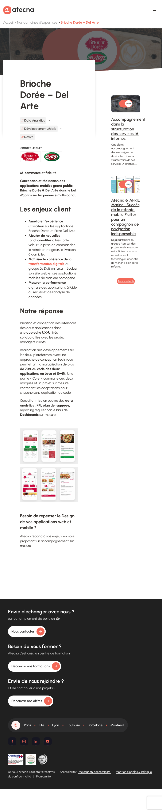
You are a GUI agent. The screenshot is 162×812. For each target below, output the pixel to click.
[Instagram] (24, 741)
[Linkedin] (36, 741)
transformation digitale (46, 264)
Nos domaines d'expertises (37, 22)
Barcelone (95, 725)
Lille (41, 725)
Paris (27, 725)
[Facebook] (12, 741)
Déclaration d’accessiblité (94, 772)
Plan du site (43, 776)
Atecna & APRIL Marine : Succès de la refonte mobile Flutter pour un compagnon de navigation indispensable (125, 217)
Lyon (55, 725)
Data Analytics (34, 120)
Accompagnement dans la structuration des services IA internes (128, 129)
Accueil (8, 22)
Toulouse (73, 725)
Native (28, 137)
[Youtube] (47, 741)
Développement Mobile (40, 129)
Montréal (117, 725)
